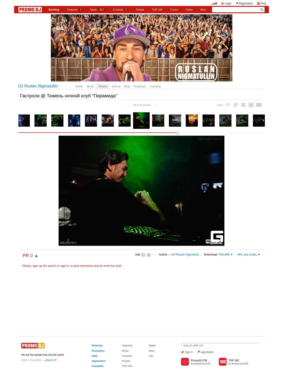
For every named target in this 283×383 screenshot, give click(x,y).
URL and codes (247, 254)
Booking (54, 9)
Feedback (139, 86)
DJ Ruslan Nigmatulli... (186, 254)
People (140, 9)
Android (198, 363)
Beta (203, 9)
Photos (102, 86)
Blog (127, 86)
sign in (65, 265)
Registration (246, 3)
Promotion (98, 350)
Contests (127, 355)
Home (79, 86)
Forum (174, 9)
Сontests (120, 10)
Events (116, 86)
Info (151, 355)
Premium (97, 345)
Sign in (189, 352)
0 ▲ (34, 255)
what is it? (51, 360)
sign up (37, 265)
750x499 (223, 254)
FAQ (263, 3)
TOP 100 (157, 9)
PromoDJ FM (199, 360)
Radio (189, 9)
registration (207, 352)
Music (97, 10)
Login (228, 3)
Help (94, 355)
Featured (74, 10)
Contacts (155, 86)
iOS (208, 363)
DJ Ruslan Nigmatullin (38, 86)
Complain (97, 365)
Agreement (98, 360)
